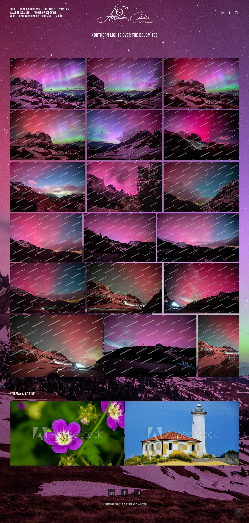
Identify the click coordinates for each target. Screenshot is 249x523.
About (58, 16)
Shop (12, 9)
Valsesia (64, 9)
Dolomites (49, 9)
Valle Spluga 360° (20, 12)
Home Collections (29, 9)
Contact (46, 16)
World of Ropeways (45, 12)
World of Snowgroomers (24, 16)
